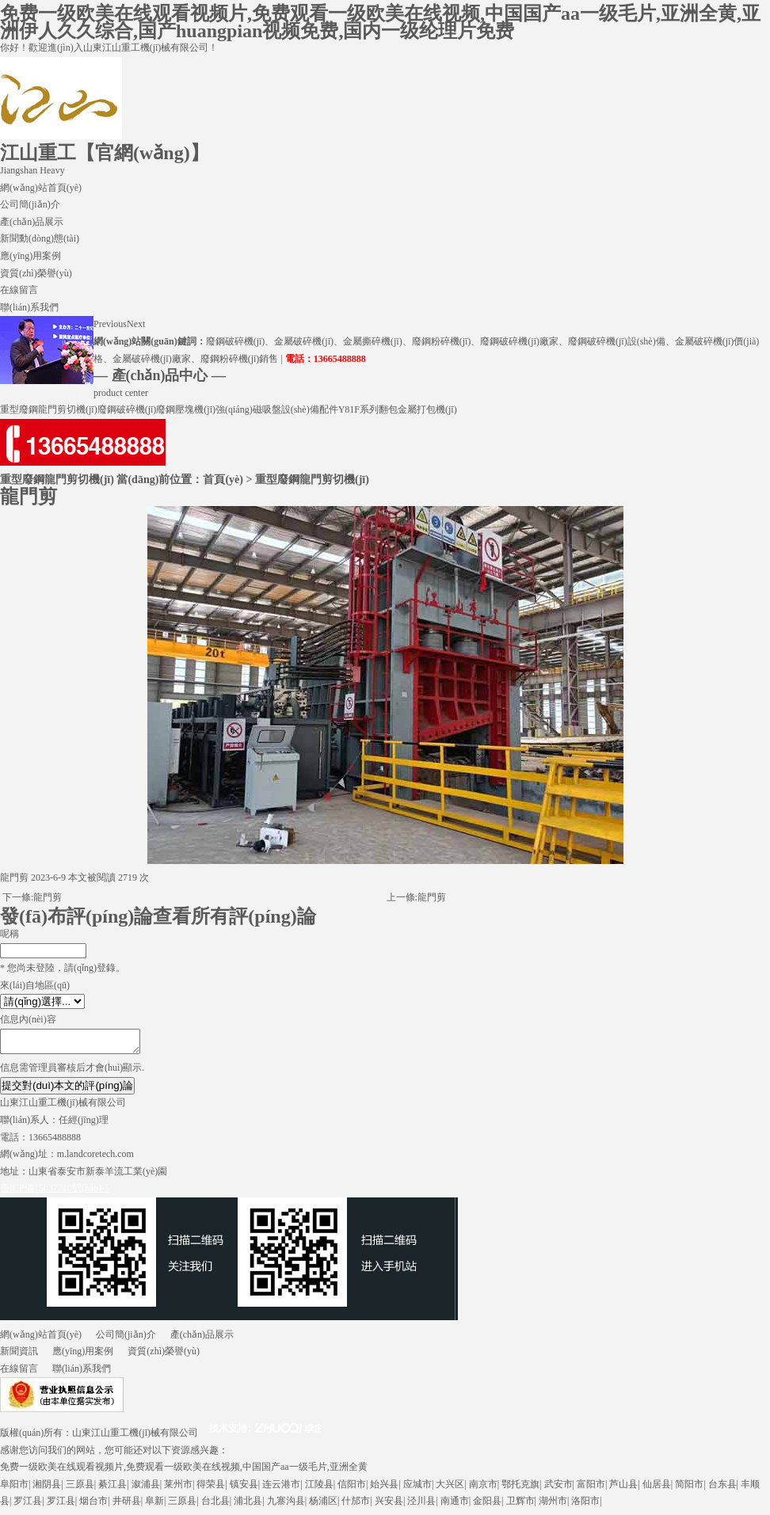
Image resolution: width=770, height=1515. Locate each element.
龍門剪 (47, 897)
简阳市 (689, 1488)
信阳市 (351, 1488)
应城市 (417, 1488)
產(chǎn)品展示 (31, 221)
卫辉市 (520, 1505)
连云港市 (281, 1488)
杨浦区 (323, 1505)
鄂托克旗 (520, 1488)
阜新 (154, 1505)
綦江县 (112, 1488)
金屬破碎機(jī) (304, 341)
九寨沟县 (286, 1505)
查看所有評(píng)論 (234, 916)
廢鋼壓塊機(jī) (185, 409)
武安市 (558, 1488)
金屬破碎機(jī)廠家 (151, 358)
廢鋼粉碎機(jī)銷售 (239, 358)
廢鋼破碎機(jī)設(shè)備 (616, 341)
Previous (110, 323)
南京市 (483, 1488)
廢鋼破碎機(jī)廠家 (519, 341)
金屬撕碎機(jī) (372, 341)
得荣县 (210, 1488)
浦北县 (248, 1505)
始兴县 (384, 1488)
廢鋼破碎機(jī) (235, 341)
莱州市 (178, 1488)
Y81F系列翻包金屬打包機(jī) (397, 409)
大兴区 (450, 1488)
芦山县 (623, 1488)
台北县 (215, 1505)
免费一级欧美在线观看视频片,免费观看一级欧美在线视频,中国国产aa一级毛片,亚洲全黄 (184, 1471)
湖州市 (553, 1505)
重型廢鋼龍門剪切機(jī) (48, 409)
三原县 (80, 1488)
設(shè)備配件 (309, 409)
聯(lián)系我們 (29, 307)
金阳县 (487, 1505)
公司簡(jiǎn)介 (30, 204)
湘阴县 (46, 1488)
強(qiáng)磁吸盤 (248, 409)
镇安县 (244, 1488)
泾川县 (421, 1505)
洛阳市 (585, 1505)
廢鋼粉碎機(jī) (441, 341)
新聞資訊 (19, 1355)
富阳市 (591, 1488)
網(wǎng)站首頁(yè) (41, 187)
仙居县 (656, 1488)
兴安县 (389, 1505)
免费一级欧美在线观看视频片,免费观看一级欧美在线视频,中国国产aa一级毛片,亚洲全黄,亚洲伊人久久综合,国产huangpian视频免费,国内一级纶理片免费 (380, 22)
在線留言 (19, 289)
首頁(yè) (223, 479)
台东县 (722, 1488)
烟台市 (93, 1505)
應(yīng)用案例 (30, 255)
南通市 (454, 1505)
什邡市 (355, 1505)
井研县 (126, 1505)
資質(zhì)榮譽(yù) (36, 273)
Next (136, 323)
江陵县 (319, 1488)
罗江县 (27, 1505)
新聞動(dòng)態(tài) (39, 238)
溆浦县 (146, 1488)
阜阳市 (14, 1488)
